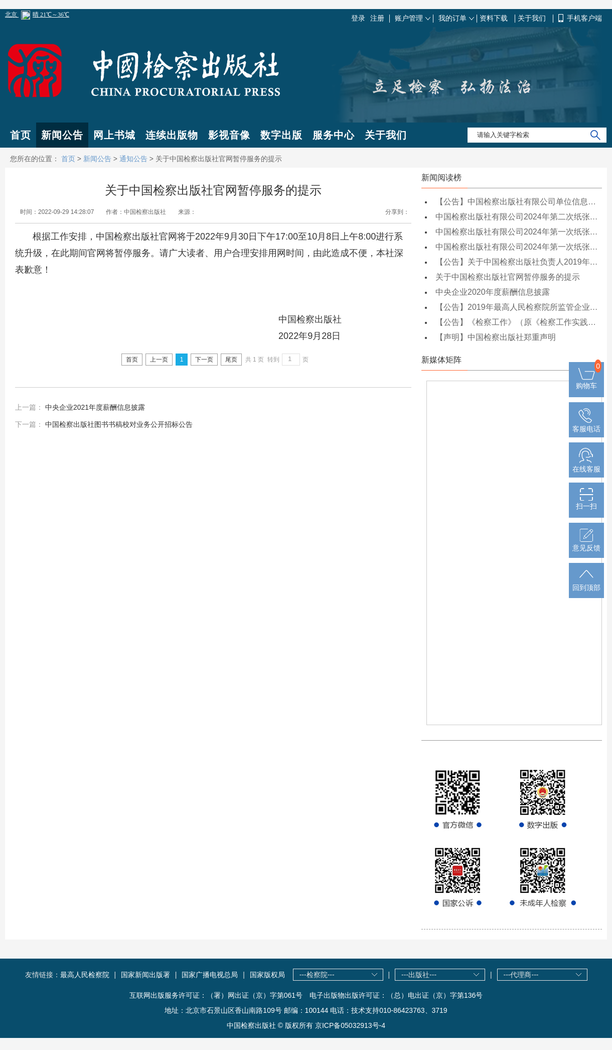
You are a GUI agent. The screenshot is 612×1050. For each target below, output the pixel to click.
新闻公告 (62, 135)
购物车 (586, 382)
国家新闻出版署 (145, 975)
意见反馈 (586, 544)
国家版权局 (267, 975)
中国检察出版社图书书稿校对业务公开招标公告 (119, 424)
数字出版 (281, 135)
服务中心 (334, 135)
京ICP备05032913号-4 (350, 1025)
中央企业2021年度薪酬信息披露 (95, 407)
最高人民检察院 (84, 975)
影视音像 (229, 135)
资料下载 (495, 18)
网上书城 (114, 135)
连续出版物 (171, 135)
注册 (377, 18)
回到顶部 (586, 583)
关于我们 (533, 18)
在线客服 (586, 465)
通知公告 (133, 159)
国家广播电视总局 (210, 975)
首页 (20, 135)
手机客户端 (584, 18)
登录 (358, 18)
